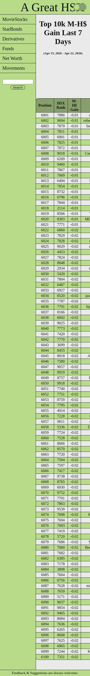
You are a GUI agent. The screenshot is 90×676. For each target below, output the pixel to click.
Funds (7, 48)
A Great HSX (52, 7)
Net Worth (11, 58)
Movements (12, 68)
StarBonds (11, 29)
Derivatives (12, 38)
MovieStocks (14, 19)
